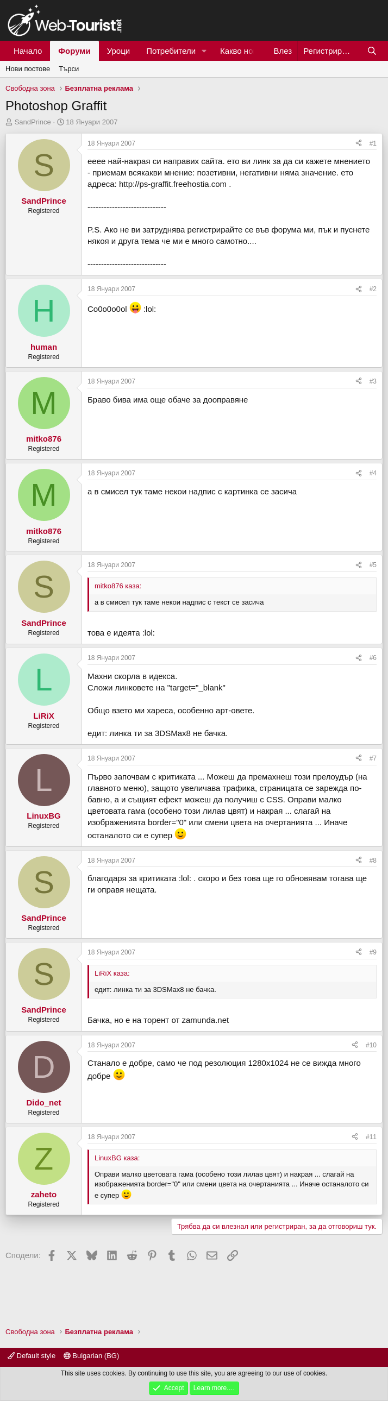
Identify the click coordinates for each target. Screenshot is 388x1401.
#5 (373, 565)
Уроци (118, 50)
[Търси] (372, 51)
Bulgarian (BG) (92, 1356)
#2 (373, 289)
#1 (373, 143)
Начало (28, 50)
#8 (373, 860)
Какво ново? (243, 50)
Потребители (171, 50)
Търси (69, 69)
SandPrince (33, 122)
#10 (371, 1045)
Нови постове (27, 69)
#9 (373, 952)
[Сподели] (359, 143)
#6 (373, 658)
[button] (204, 51)
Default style (31, 1356)
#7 (373, 758)
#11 (371, 1137)
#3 (373, 381)
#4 (373, 473)
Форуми (74, 50)
